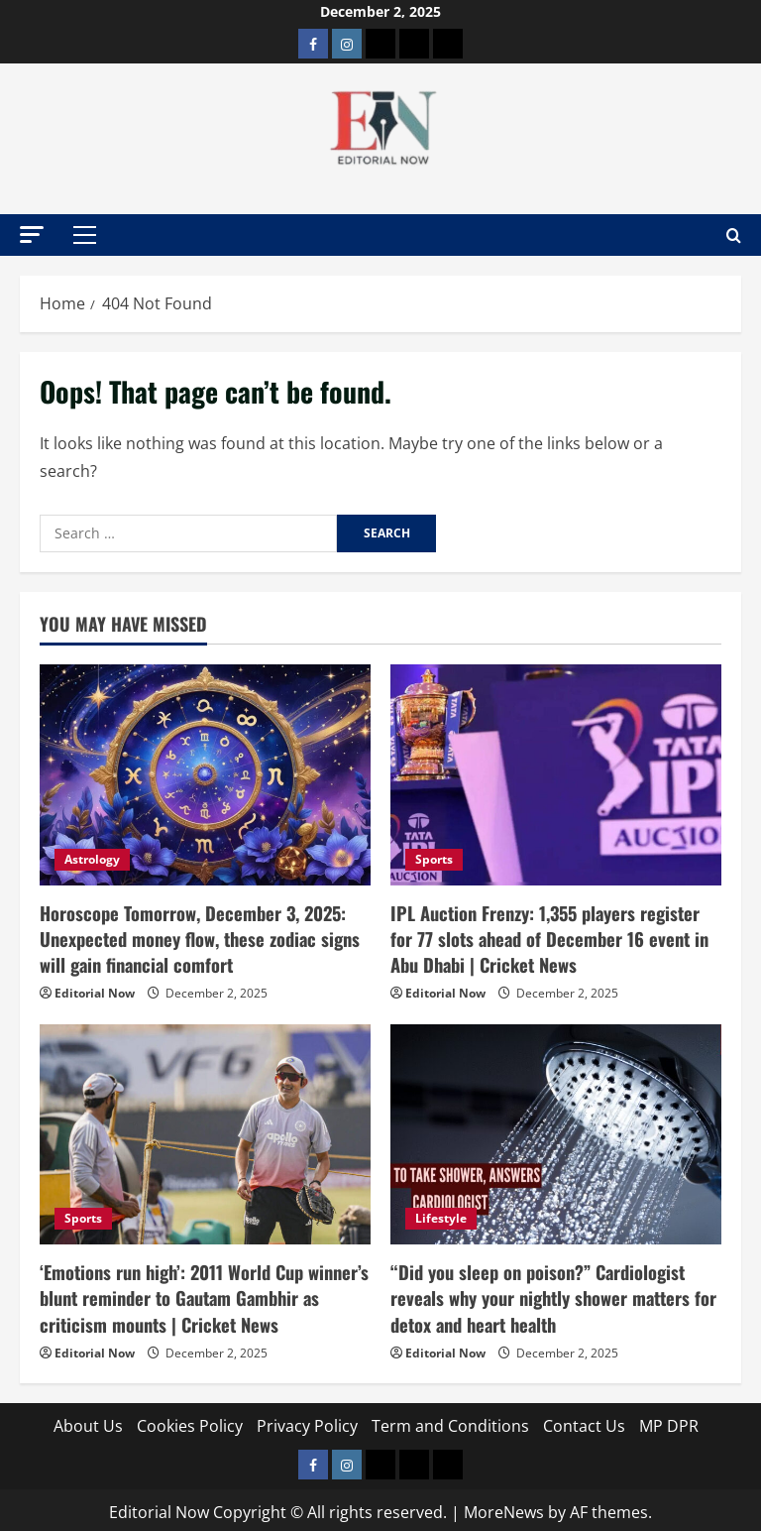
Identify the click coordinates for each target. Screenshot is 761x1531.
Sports (434, 859)
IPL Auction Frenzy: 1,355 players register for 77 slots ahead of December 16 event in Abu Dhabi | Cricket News (554, 937)
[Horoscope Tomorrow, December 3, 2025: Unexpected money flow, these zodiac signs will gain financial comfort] (205, 774)
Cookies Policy (190, 1420)
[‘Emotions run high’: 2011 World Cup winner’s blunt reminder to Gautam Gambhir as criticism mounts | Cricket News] (205, 1131)
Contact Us (584, 1420)
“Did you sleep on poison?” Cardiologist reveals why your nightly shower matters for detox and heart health (551, 1293)
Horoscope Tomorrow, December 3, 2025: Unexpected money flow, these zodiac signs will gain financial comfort (196, 937)
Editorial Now (94, 990)
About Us (88, 1420)
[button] (32, 234)
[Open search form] (733, 235)
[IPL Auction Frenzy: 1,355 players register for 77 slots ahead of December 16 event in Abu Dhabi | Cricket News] (555, 774)
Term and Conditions (450, 1420)
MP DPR (669, 1420)
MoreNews (504, 1506)
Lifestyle (441, 1215)
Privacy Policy (307, 1420)
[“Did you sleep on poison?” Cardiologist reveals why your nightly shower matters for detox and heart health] (555, 1131)
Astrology (92, 859)
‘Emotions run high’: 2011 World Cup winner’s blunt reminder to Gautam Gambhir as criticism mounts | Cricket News (204, 1293)
